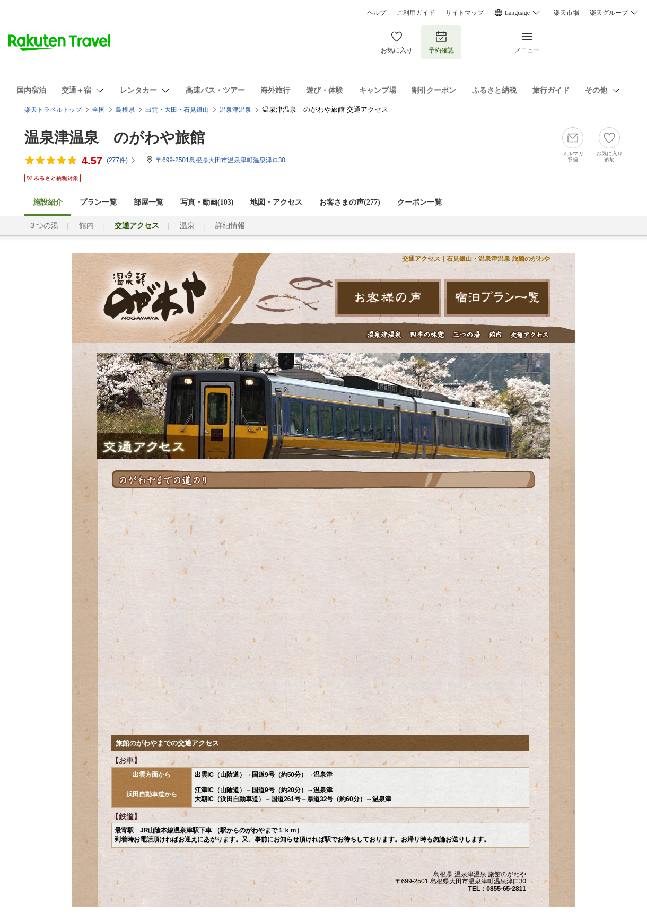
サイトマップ (464, 12)
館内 (86, 226)
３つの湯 (43, 226)
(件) (121, 160)
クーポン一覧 (419, 202)
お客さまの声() (349, 202)
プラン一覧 (98, 202)
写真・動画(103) (206, 202)
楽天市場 (566, 12)
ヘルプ (376, 12)
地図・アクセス (276, 202)
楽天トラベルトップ (53, 109)
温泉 (187, 226)
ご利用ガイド (416, 12)
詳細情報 (230, 226)
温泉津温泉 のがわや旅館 (114, 137)
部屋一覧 (148, 202)
